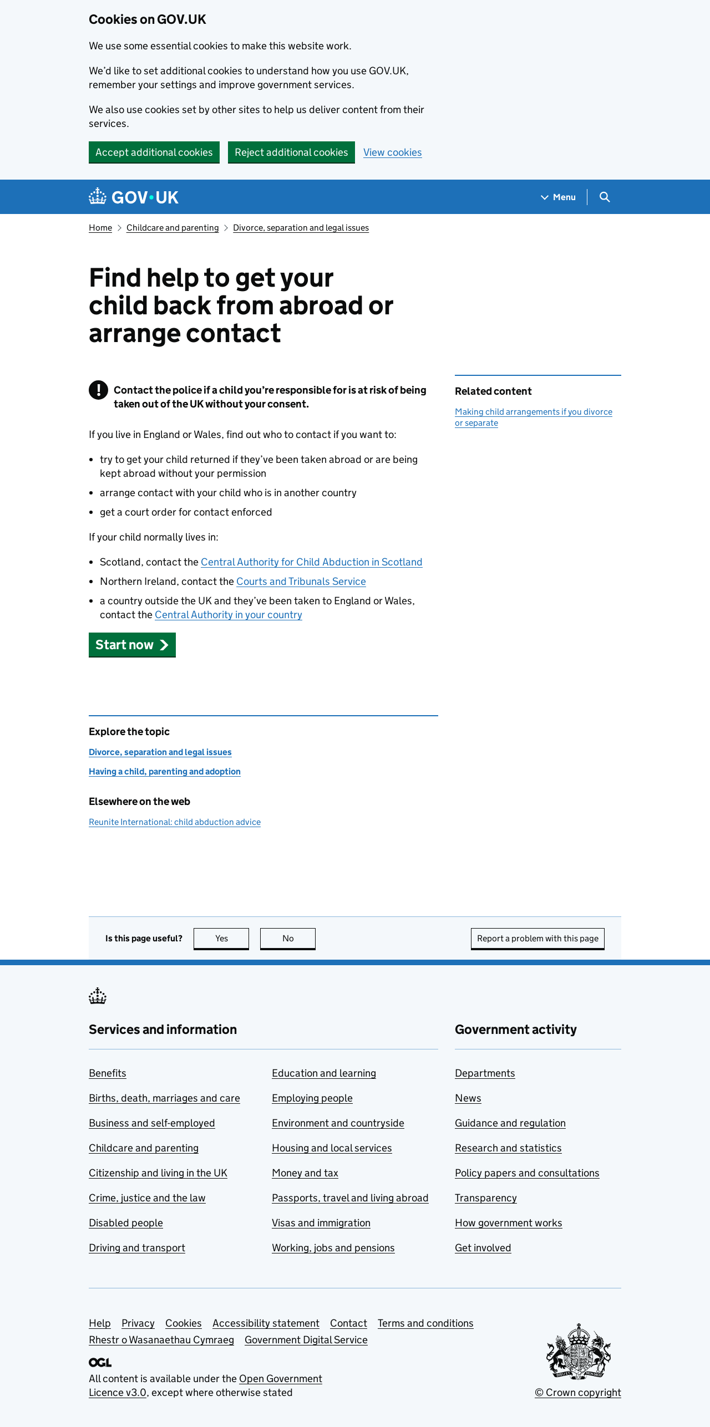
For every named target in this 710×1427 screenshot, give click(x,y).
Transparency (486, 1197)
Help (100, 1323)
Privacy (138, 1323)
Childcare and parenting (172, 227)
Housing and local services (332, 1147)
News (468, 1098)
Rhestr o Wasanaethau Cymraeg (161, 1339)
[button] (132, 644)
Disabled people (126, 1222)
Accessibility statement (266, 1323)
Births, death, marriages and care (164, 1098)
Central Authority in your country (228, 614)
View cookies (392, 152)
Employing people (312, 1098)
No (299, 938)
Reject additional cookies (291, 152)
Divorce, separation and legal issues (301, 227)
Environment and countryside (338, 1123)
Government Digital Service (306, 1339)
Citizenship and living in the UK (158, 1172)
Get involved (483, 1247)
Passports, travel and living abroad (350, 1197)
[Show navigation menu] (558, 197)
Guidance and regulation (510, 1123)
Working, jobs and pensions (333, 1247)
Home (100, 227)
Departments (485, 1073)
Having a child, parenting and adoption (165, 771)
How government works (508, 1222)
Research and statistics (508, 1147)
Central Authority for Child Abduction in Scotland (312, 561)
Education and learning (324, 1073)
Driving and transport (137, 1247)
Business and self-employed (152, 1123)
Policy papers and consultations (527, 1172)
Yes (232, 938)
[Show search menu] (604, 197)
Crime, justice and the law (147, 1197)
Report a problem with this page (538, 938)
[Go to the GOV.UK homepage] (134, 197)
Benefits (107, 1073)
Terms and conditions (426, 1323)
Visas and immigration (321, 1222)
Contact (348, 1323)
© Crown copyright (578, 1392)
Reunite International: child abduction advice (175, 822)
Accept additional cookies (154, 152)
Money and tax (305, 1172)
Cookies (183, 1323)
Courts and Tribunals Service (301, 581)
